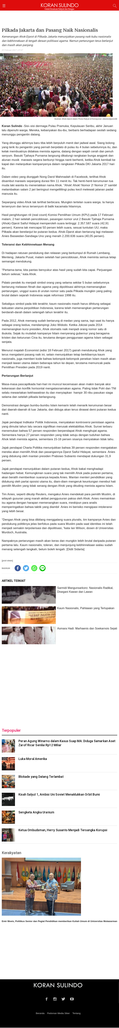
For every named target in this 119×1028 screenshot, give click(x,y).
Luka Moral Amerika (32, 759)
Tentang (76, 1013)
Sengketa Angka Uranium (36, 812)
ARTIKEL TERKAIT (14, 581)
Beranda (40, 1013)
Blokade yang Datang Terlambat (41, 776)
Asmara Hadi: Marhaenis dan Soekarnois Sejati (87, 628)
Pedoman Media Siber (58, 1013)
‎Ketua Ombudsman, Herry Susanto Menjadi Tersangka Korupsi (62, 830)
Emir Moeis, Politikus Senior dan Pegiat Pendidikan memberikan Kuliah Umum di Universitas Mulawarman (59, 921)
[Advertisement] (59, 684)
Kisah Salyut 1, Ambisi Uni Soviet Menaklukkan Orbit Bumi (59, 794)
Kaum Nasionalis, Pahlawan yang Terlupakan (85, 608)
